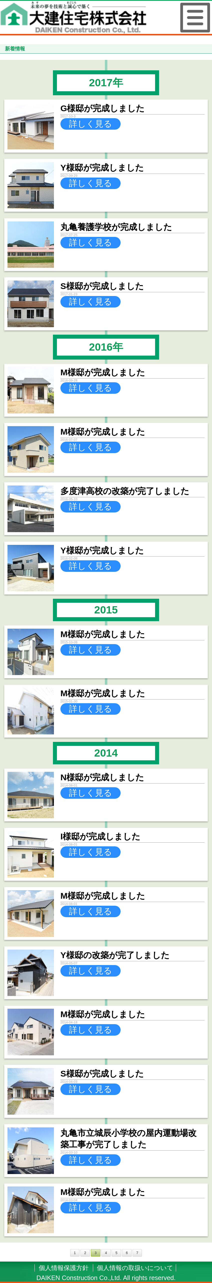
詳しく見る (90, 123)
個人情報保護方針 (64, 1267)
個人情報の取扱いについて (135, 1267)
